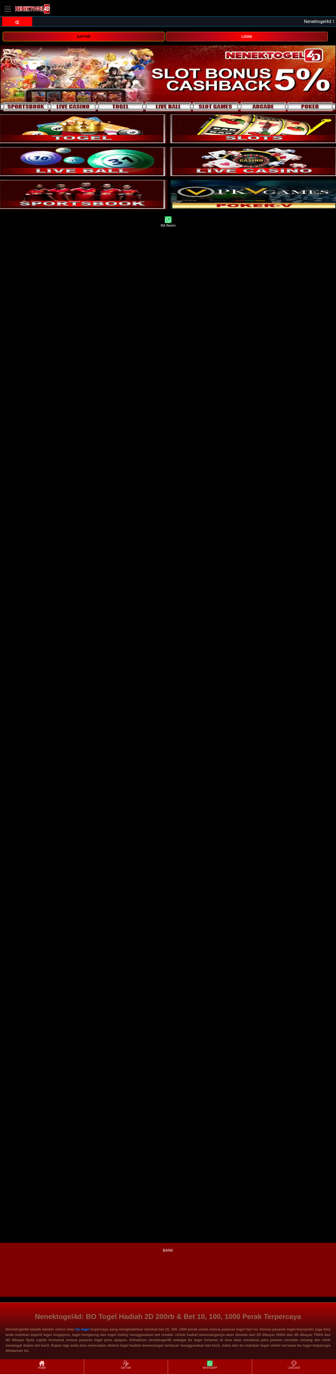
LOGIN (246, 37)
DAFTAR (83, 37)
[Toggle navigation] (7, 9)
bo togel (82, 1329)
